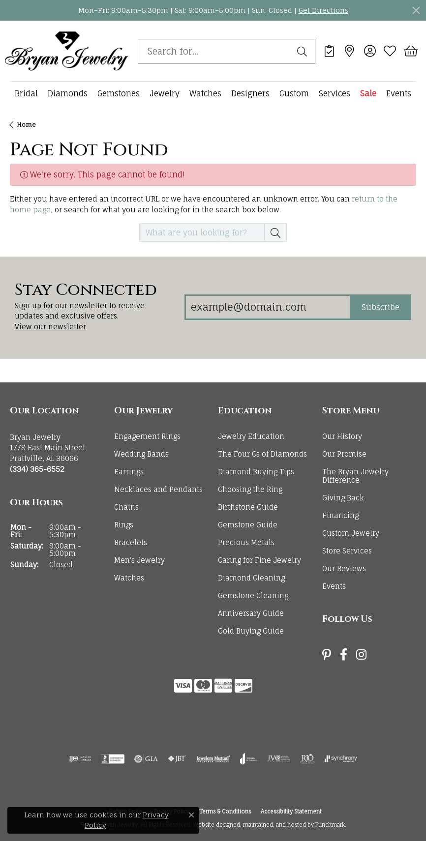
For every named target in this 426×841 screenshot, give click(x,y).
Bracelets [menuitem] (130, 542)
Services (334, 93)
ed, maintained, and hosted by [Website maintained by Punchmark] (273, 825)
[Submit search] (303, 51)
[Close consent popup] (191, 815)
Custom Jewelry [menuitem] (350, 533)
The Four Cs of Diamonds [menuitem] (262, 454)
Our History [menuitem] (342, 436)
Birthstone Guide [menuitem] (248, 507)
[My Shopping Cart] (410, 51)
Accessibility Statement (291, 811)
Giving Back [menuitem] (343, 498)
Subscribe (380, 307)
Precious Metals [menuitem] (246, 542)
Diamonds (68, 93)
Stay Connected (86, 290)
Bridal (26, 93)
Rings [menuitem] (123, 525)
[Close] (416, 10)
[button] (57, 411)
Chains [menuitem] (126, 507)
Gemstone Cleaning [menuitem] (253, 595)
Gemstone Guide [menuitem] (247, 525)
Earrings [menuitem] (129, 471)
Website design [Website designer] (213, 825)
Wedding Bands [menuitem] (141, 454)
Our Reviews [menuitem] (344, 568)
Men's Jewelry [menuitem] (139, 560)
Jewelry (165, 93)
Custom (294, 93)
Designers (250, 93)
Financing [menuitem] (340, 516)
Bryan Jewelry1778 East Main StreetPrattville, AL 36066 (47, 453)
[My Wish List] (390, 51)
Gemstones (118, 93)
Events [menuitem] (334, 586)
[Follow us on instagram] (361, 654)
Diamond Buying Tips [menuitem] (256, 471)
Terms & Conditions (225, 811)
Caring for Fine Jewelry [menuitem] (259, 560)
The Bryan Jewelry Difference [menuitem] (355, 476)
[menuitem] (80, 759)
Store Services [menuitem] (347, 551)
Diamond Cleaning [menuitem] (251, 578)
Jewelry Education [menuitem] (251, 436)
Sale (368, 93)
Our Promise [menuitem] (344, 454)
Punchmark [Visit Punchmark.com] (330, 825)
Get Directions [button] (323, 10)
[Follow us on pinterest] (326, 654)
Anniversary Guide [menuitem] (251, 613)
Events (398, 93)
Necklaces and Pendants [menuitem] (158, 489)
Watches (205, 93)
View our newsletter (50, 326)
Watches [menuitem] (129, 578)
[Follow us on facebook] (343, 654)
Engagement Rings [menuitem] (147, 436)
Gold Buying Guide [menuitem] (251, 631)
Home (26, 124)
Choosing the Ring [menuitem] (250, 489)
